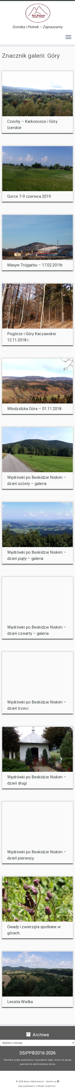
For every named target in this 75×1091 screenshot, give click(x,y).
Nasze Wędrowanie (34, 1081)
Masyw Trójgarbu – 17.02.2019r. (35, 265)
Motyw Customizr (47, 1086)
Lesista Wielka (20, 1001)
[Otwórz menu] (68, 37)
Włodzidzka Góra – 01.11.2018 (34, 408)
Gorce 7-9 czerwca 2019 (29, 196)
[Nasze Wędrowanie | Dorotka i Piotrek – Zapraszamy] (37, 13)
